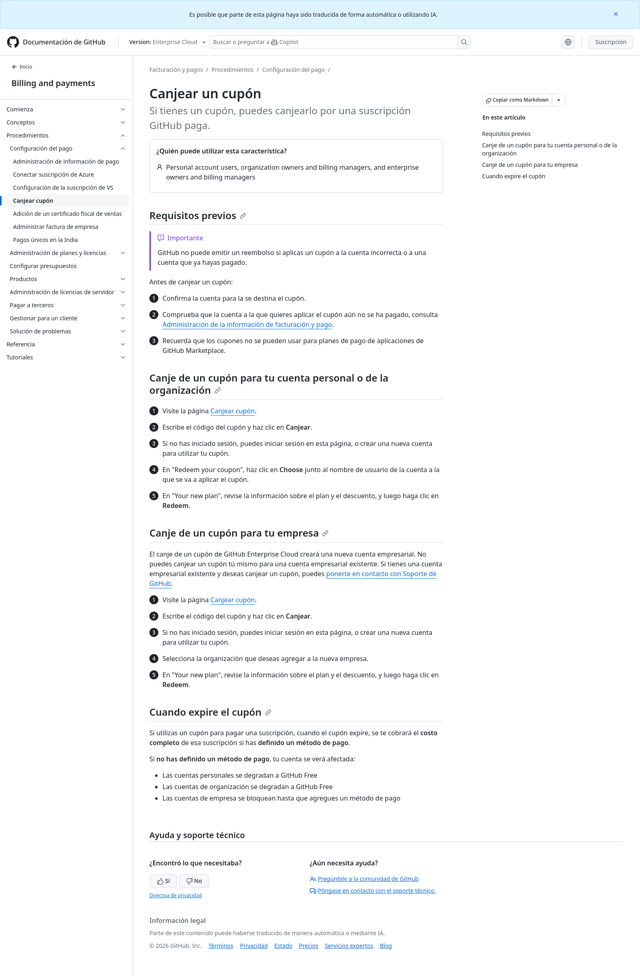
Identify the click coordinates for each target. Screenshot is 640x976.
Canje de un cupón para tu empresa (239, 532)
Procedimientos (232, 69)
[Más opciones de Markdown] (559, 99)
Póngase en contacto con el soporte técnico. (373, 890)
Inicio (21, 66)
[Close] (616, 13)
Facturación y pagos (176, 69)
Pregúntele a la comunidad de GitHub (364, 879)
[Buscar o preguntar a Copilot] (340, 42)
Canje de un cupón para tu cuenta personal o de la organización (269, 384)
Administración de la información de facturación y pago (247, 324)
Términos (221, 945)
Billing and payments (53, 83)
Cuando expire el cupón (210, 712)
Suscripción (611, 42)
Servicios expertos (349, 945)
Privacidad (254, 945)
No (194, 881)
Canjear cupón (233, 410)
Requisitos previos (197, 215)
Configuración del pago (293, 69)
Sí (163, 881)
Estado (283, 945)
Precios (308, 945)
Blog (386, 945)
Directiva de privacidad (175, 895)
